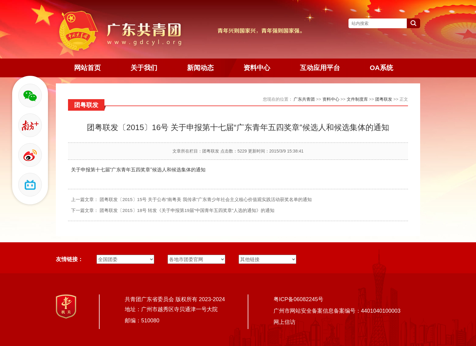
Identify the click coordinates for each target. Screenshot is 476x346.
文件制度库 (357, 99)
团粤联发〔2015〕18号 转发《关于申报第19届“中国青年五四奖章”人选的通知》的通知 (187, 210)
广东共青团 (304, 99)
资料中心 (330, 99)
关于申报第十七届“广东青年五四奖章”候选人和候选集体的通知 (138, 169)
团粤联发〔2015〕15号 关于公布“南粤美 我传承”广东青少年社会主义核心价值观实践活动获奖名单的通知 (205, 199)
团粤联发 (383, 99)
